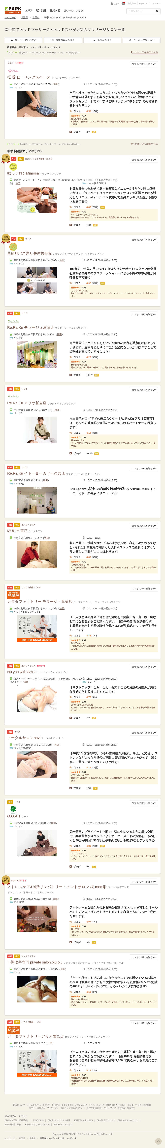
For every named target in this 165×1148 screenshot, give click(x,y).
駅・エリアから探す (23, 40)
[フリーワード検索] (140, 11)
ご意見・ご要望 (73, 10)
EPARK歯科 (38, 1120)
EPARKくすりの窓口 (83, 1120)
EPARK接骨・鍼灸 (13, 1124)
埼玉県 (24, 17)
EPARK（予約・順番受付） (17, 1120)
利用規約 (56, 1105)
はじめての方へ (34, 1105)
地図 (55, 84)
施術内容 (55, 10)
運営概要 (122, 1108)
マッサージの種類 (143, 1105)
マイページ (156, 3)
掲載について (19, 1105)
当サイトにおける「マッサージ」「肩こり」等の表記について (57, 1108)
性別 (116, 3)
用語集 (130, 1105)
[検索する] (157, 11)
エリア (29, 10)
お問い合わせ (81, 1105)
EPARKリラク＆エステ (13, 10)
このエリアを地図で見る (144, 52)
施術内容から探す (62, 40)
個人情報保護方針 (94, 1108)
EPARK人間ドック (105, 1120)
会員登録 (132, 3)
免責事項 (131, 1108)
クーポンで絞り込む (141, 40)
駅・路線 (41, 10)
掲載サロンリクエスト (116, 1105)
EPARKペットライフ (63, 1124)
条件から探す (102, 40)
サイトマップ (110, 1108)
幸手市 (36, 17)
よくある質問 (67, 1105)
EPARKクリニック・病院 (59, 1120)
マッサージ (10, 17)
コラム (92, 1105)
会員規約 (46, 1105)
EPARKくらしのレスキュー (37, 1124)
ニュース (100, 1105)
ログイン (143, 3)
